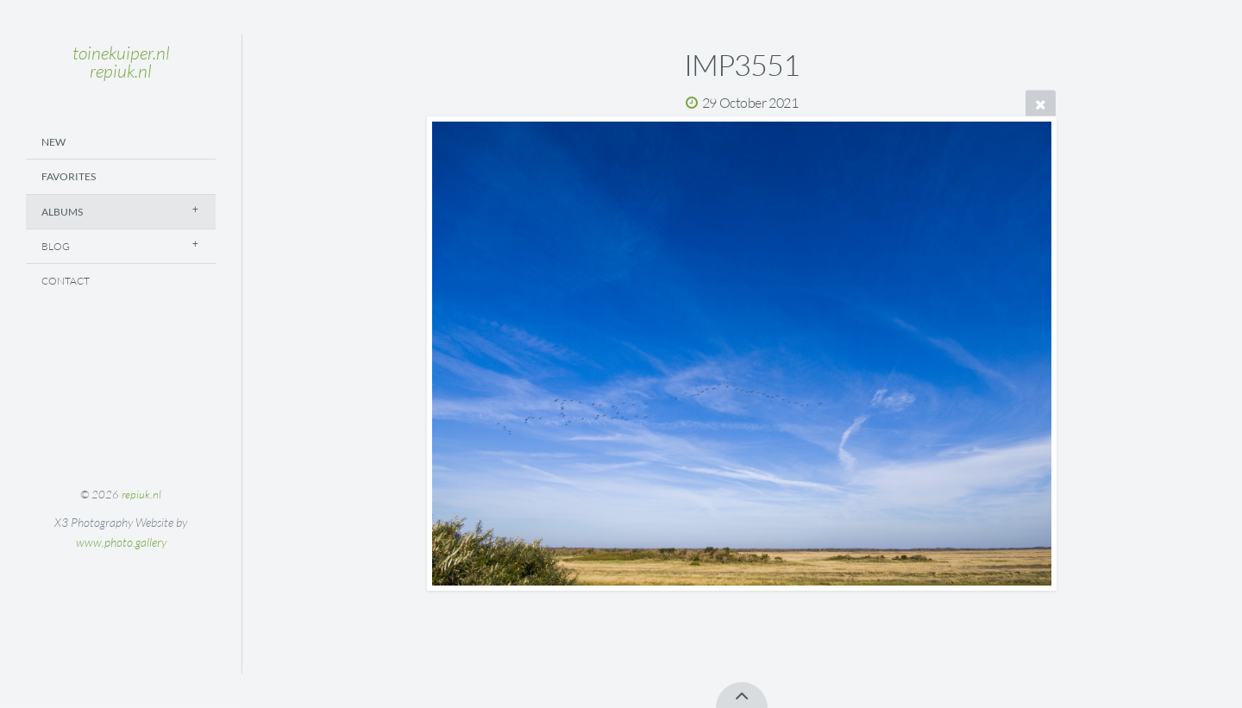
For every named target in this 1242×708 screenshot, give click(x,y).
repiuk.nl (141, 494)
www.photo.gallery (121, 542)
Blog (55, 246)
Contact (65, 280)
